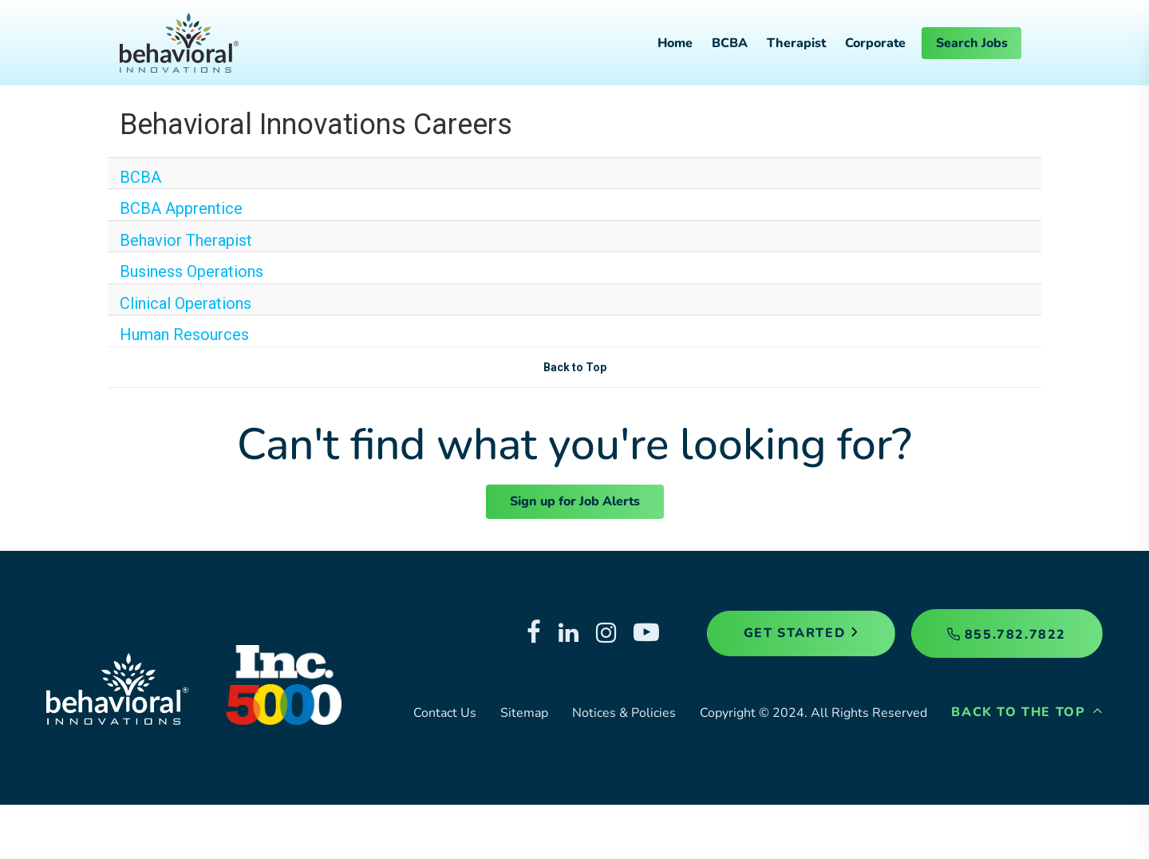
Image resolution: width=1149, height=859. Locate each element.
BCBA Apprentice (181, 208)
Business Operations (191, 271)
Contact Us (444, 713)
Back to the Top (1027, 712)
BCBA (730, 43)
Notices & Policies (624, 713)
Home (675, 43)
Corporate (875, 43)
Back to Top (574, 367)
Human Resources (184, 334)
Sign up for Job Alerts (575, 501)
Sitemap (524, 713)
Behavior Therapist (186, 240)
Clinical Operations (185, 303)
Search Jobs (972, 43)
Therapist (796, 43)
